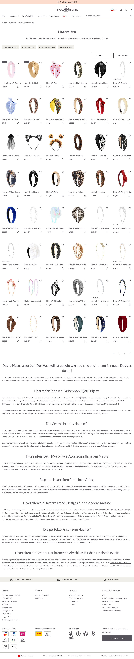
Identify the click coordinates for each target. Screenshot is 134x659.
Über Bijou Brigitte (76, 598)
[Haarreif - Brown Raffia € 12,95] (78, 257)
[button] (121, 9)
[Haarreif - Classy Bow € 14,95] (55, 293)
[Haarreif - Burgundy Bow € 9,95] (122, 184)
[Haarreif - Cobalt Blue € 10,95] (11, 220)
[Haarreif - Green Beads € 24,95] (55, 111)
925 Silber (41, 16)
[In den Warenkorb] (18, 86)
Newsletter (6, 614)
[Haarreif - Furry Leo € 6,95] (78, 148)
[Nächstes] (129, 353)
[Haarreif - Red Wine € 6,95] (122, 329)
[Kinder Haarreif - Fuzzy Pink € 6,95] (11, 75)
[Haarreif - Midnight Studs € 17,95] (33, 184)
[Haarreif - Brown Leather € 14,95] (11, 329)
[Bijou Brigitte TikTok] (71, 633)
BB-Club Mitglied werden (11, 595)
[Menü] (100, 55)
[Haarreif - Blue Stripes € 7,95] (11, 111)
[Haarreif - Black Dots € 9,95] (78, 220)
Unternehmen (74, 601)
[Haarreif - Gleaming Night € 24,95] (100, 148)
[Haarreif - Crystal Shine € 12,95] (100, 220)
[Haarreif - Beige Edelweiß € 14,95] (55, 184)
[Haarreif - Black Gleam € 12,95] (100, 75)
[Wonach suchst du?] (108, 16)
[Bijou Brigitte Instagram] (85, 633)
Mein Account (7, 607)
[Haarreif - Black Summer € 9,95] (78, 75)
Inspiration (76, 16)
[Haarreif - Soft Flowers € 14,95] (11, 293)
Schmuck (13, 16)
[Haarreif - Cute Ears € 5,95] (33, 148)
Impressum (106, 604)
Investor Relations (76, 595)
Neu (3, 16)
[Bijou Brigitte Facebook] (78, 633)
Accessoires (27, 16)
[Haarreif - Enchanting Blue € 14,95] (122, 293)
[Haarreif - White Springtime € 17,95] (33, 257)
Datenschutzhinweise (110, 601)
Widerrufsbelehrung (110, 607)
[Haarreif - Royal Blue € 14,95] (100, 329)
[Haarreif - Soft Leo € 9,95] (100, 184)
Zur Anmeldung (117, 638)
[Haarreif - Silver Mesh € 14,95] (33, 220)
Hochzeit (54, 16)
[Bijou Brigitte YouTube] (71, 638)
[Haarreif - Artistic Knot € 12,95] (122, 148)
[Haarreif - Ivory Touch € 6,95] (122, 111)
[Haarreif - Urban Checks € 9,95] (11, 184)
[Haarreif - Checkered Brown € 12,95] (33, 111)
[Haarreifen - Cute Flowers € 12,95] (33, 329)
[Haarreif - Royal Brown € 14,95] (55, 329)
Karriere (72, 604)
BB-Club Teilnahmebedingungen (114, 598)
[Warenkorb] (131, 9)
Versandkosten (72, 656)
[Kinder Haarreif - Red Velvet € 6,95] (100, 111)
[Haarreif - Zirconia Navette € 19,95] (122, 75)
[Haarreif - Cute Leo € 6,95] (78, 184)
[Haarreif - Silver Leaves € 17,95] (100, 293)
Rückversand (7, 604)
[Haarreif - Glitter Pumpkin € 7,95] (55, 148)
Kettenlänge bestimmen (11, 620)
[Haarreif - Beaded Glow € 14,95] (78, 111)
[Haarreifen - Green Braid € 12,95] (78, 329)
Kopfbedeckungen (12, 413)
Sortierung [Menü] (122, 55)
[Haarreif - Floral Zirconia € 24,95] (122, 220)
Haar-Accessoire (64, 519)
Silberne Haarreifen (115, 380)
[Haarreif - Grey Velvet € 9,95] (78, 293)
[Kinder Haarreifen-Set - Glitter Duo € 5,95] (33, 293)
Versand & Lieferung (9, 601)
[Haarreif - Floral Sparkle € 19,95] (11, 257)
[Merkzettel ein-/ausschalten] (18, 63)
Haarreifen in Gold (97, 380)
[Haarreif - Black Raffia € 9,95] (55, 257)
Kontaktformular (41, 595)
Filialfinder (39, 598)
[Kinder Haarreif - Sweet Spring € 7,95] (55, 220)
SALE (65, 16)
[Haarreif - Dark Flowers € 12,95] (11, 148)
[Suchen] (131, 15)
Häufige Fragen (7, 610)
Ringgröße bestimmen (10, 617)
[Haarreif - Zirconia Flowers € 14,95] (122, 257)
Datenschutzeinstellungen (112, 611)
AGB (104, 595)
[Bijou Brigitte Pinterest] (92, 633)
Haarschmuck (36, 536)
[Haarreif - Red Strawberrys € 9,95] (55, 75)
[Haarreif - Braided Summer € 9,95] (33, 75)
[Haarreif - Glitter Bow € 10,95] (100, 257)
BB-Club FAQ (7, 598)
